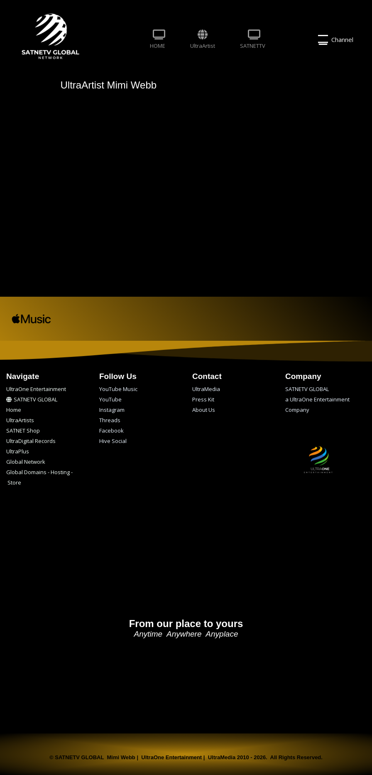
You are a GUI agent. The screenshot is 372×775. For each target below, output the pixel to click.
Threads (109, 420)
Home (13, 409)
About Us (203, 409)
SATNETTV (252, 39)
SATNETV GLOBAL (31, 399)
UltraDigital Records (31, 441)
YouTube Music (118, 389)
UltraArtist (202, 39)
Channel (335, 40)
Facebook (111, 430)
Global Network (25, 461)
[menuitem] (157, 40)
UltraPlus (17, 451)
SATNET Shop (23, 430)
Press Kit (203, 399)
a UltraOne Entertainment (317, 399)
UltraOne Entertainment (36, 389)
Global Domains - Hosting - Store (39, 472)
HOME (157, 39)
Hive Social (113, 441)
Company (297, 409)
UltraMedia (206, 389)
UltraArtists (20, 420)
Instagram (112, 409)
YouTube (110, 399)
